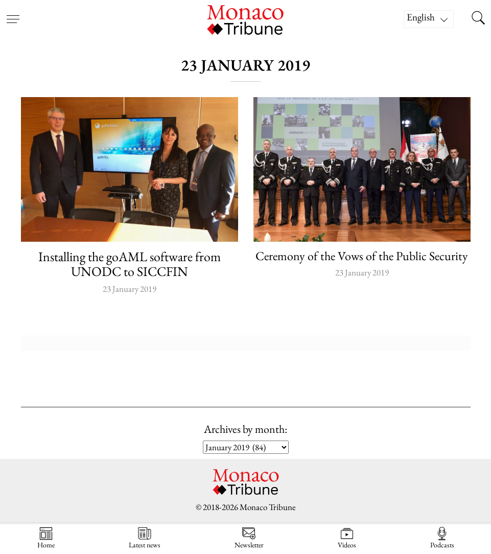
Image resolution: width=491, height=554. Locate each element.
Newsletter (249, 538)
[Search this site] (478, 19)
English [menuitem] (421, 17)
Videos (347, 538)
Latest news (144, 538)
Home (46, 538)
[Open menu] (13, 13)
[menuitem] (429, 19)
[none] (434, 19)
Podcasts (442, 538)
